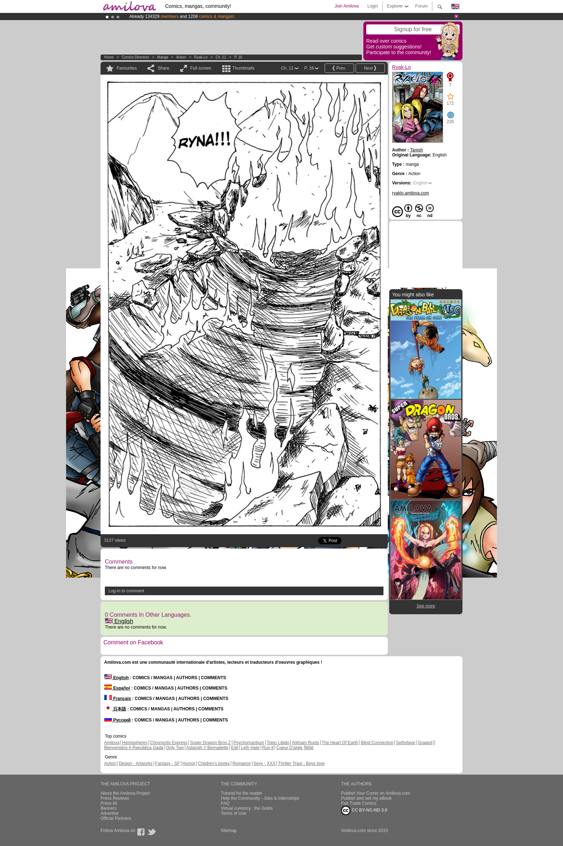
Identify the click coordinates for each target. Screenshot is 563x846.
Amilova (112, 742)
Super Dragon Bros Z (210, 742)
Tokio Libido (278, 742)
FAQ (225, 803)
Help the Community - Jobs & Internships (260, 798)
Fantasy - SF (167, 763)
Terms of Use (233, 813)
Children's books (213, 763)
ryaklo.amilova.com (410, 193)
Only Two (175, 747)
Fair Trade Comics (358, 803)
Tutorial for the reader (241, 793)
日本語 (115, 708)
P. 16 (238, 57)
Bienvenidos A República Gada (133, 747)
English (119, 621)
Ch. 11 (220, 57)
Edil (234, 747)
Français (117, 698)
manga (162, 57)
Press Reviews (115, 798)
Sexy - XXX (264, 763)
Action (181, 57)
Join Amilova (347, 6)
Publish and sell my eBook (366, 798)
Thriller (285, 763)
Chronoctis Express (168, 742)
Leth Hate (250, 747)
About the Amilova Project (125, 793)
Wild (309, 747)
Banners (109, 808)
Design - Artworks (136, 763)
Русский (117, 720)
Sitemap (229, 830)
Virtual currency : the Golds (247, 808)
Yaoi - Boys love (309, 763)
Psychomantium (248, 742)
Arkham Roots (305, 742)
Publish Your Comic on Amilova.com (375, 793)
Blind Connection (377, 742)
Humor (188, 763)
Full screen (200, 68)
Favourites (127, 68)
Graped (425, 742)
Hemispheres (135, 742)
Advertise (109, 813)
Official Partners (116, 818)
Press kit (109, 803)
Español (117, 688)
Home (109, 57)
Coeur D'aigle (290, 747)
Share (163, 68)
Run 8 (268, 747)
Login (372, 6)
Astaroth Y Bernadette (207, 747)
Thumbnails (243, 68)
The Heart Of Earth (340, 742)
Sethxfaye (405, 742)
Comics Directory (135, 57)
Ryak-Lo (201, 57)
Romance (241, 763)
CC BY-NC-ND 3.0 (364, 810)
